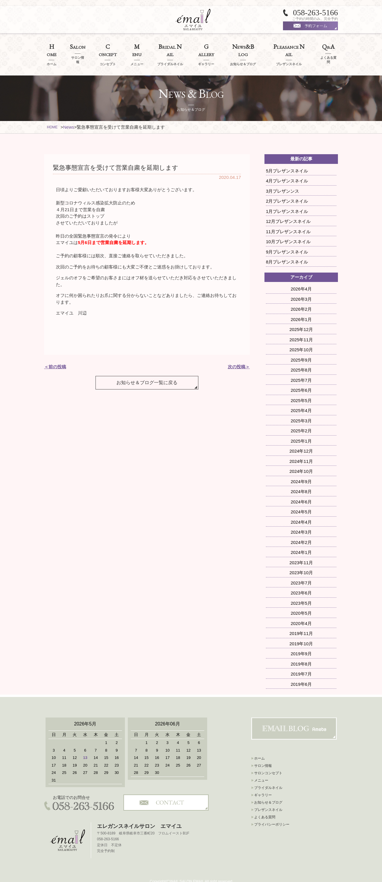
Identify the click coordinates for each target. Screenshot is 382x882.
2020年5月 (301, 597)
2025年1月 (301, 425)
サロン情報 (263, 750)
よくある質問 (264, 802)
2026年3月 (301, 283)
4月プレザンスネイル (287, 165)
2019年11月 (301, 618)
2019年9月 (301, 638)
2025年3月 (301, 405)
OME (51, 47)
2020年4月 (301, 607)
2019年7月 (301, 658)
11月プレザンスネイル (288, 216)
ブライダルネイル (268, 772)
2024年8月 (301, 476)
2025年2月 (301, 415)
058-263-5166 (315, 12)
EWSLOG (243, 47)
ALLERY (206, 47)
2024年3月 (301, 516)
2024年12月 (301, 435)
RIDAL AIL (170, 47)
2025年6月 (301, 374)
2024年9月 (301, 465)
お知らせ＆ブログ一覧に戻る (146, 361)
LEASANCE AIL (289, 47)
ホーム (259, 743)
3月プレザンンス (282, 175)
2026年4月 (301, 273)
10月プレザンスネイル (288, 226)
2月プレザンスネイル (287, 185)
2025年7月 (301, 364)
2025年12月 (301, 314)
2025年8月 (301, 354)
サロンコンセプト (268, 758)
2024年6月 (301, 486)
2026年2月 (301, 293)
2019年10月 (301, 628)
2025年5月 (301, 384)
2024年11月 (301, 445)
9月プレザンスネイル (287, 236)
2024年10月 (301, 455)
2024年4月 (301, 506)
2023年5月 (301, 587)
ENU (137, 47)
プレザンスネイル (268, 794)
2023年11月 (301, 547)
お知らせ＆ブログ (268, 787)
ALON (78, 47)
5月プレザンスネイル (287, 155)
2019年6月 (301, 668)
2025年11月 (301, 324)
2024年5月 (301, 496)
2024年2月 (301, 526)
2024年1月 (301, 537)
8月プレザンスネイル (287, 246)
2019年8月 (301, 648)
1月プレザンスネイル (287, 195)
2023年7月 (301, 567)
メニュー (261, 765)
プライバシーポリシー (271, 809)
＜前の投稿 (55, 351)
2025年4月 (301, 395)
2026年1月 (301, 303)
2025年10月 (301, 334)
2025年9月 (301, 344)
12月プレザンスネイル (288, 206)
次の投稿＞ (239, 351)
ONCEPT (107, 47)
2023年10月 (301, 557)
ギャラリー (263, 780)
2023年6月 (301, 577)
